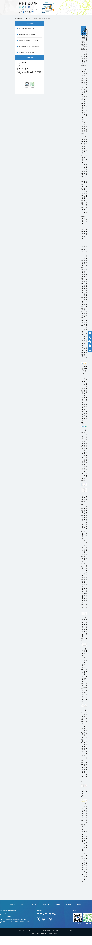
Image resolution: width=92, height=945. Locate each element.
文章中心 (30, 18)
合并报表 (48, 18)
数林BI (42, 18)
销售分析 (22, 922)
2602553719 (6, 914)
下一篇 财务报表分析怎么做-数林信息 (87, 33)
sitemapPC (33, 931)
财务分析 (16, 922)
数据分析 (28, 922)
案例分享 (36, 18)
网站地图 (21, 931)
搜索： (4, 922)
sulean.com (64, 931)
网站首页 (23, 18)
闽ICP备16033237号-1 (42, 933)
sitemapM (27, 931)
